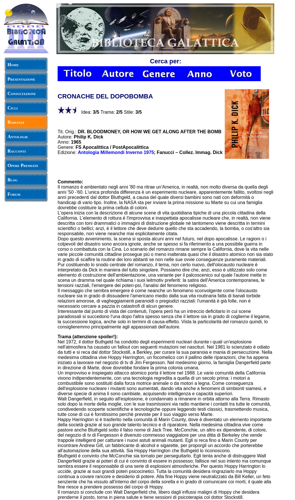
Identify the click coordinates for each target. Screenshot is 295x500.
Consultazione (21, 93)
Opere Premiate (22, 165)
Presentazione (21, 79)
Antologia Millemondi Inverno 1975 (116, 152)
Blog (12, 179)
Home (13, 64)
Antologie (17, 136)
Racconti (16, 151)
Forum (13, 194)
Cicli (12, 107)
